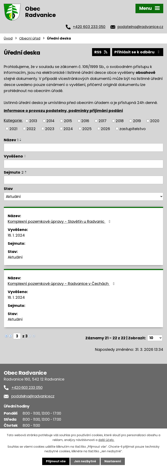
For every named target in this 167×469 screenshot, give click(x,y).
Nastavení (112, 461)
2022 (31, 128)
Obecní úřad (29, 38)
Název (11, 139)
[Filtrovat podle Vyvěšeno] (83, 164)
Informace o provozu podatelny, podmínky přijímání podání (63, 110)
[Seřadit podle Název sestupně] (20, 140)
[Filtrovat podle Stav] (83, 196)
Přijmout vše (56, 461)
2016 (85, 120)
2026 (105, 128)
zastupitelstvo (132, 128)
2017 (102, 120)
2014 (50, 120)
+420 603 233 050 (89, 26)
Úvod (8, 38)
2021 (13, 128)
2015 (68, 120)
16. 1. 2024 (16, 235)
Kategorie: (13, 120)
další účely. (106, 440)
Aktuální (15, 257)
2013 (33, 120)
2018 (120, 120)
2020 (154, 120)
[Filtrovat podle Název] (83, 147)
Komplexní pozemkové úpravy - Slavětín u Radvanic (60, 221)
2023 (49, 128)
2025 (87, 128)
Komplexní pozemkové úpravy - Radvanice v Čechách (62, 283)
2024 (68, 128)
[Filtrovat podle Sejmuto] (83, 180)
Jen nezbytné (85, 461)
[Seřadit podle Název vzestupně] (20, 139)
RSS (101, 52)
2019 (137, 120)
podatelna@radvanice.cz (140, 26)
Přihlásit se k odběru (137, 52)
